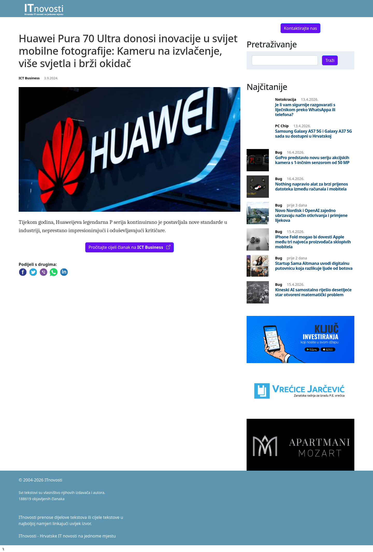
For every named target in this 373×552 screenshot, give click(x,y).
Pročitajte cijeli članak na (129, 247)
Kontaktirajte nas (300, 28)
